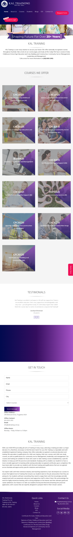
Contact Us (49, 11)
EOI (42, 11)
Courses (21, 11)
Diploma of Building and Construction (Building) (36, 522)
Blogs (36, 11)
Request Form (62, 13)
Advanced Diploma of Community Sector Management (36, 527)
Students (29, 11)
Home (6, 11)
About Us (14, 11)
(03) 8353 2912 (8, 420)
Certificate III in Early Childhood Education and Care (36, 517)
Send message (12, 409)
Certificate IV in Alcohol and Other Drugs (36, 524)
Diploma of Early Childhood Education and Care (36, 520)
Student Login (10, 19)
